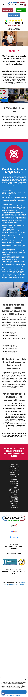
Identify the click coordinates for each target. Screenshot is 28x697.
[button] (26, 679)
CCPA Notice (6, 584)
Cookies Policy (12, 584)
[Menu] (3, 4)
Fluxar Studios (22, 582)
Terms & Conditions (20, 584)
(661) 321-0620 (16, 26)
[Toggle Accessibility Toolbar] (3, 694)
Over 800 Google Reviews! (14, 23)
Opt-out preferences (10, 695)
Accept (14, 692)
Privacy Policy (17, 695)
